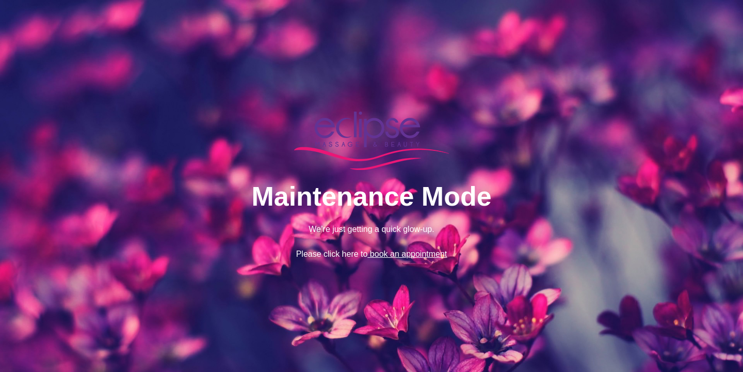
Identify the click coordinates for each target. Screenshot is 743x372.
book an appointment (407, 254)
